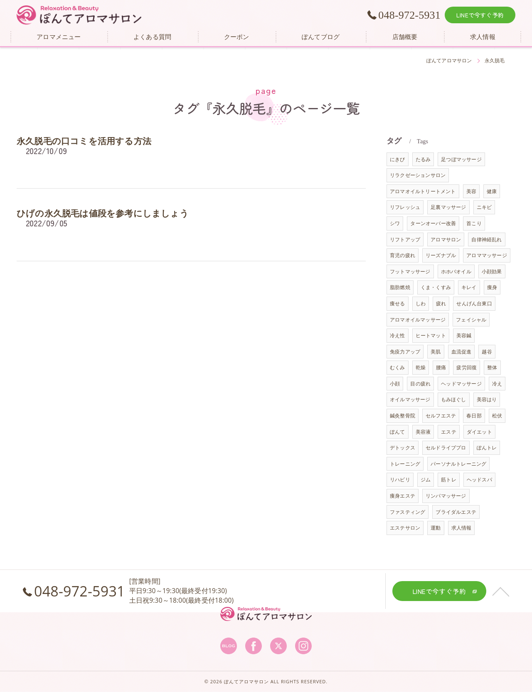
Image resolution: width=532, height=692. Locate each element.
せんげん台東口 (474, 303)
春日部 (474, 415)
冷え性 (397, 335)
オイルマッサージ (410, 399)
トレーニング (405, 463)
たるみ (423, 159)
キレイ (469, 287)
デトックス (402, 447)
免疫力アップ (405, 351)
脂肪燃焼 (400, 287)
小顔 (395, 383)
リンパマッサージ (446, 495)
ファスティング (407, 511)
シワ (395, 223)
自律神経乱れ (486, 239)
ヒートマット (431, 335)
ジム (426, 479)
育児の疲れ (402, 255)
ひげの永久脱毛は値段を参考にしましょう (103, 213)
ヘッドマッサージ (461, 383)
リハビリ (400, 479)
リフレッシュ (405, 207)
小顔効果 (492, 271)
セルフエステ (441, 415)
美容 (471, 191)
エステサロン (405, 527)
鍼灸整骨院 (402, 415)
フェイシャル (471, 319)
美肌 (436, 351)
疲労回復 (466, 367)
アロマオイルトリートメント (423, 191)
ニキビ (484, 207)
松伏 (497, 415)
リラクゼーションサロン (418, 175)
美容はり (487, 399)
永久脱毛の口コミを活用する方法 (84, 141)
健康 (492, 191)
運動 (436, 527)
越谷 (487, 351)
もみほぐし (453, 399)
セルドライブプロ (446, 447)
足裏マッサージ (448, 207)
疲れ (441, 303)
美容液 (423, 431)
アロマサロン (446, 239)
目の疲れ (420, 383)
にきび (397, 159)
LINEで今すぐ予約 (480, 15)
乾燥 (421, 367)
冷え (497, 383)
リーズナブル (441, 255)
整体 (492, 367)
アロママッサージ (486, 255)
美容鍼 (464, 335)
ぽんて (397, 431)
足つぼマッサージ (461, 159)
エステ (448, 431)
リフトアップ (405, 239)
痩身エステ (402, 495)
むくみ (397, 367)
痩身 (492, 287)
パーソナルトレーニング (458, 463)
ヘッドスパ (479, 479)
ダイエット (479, 431)
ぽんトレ (487, 447)
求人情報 (461, 527)
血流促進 (461, 351)
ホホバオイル (456, 271)
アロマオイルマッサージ (418, 319)
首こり (474, 223)
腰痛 (441, 367)
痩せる (397, 303)
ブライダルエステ (456, 511)
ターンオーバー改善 (433, 223)
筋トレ (448, 479)
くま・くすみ (436, 287)
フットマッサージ (410, 271)
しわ (421, 303)
